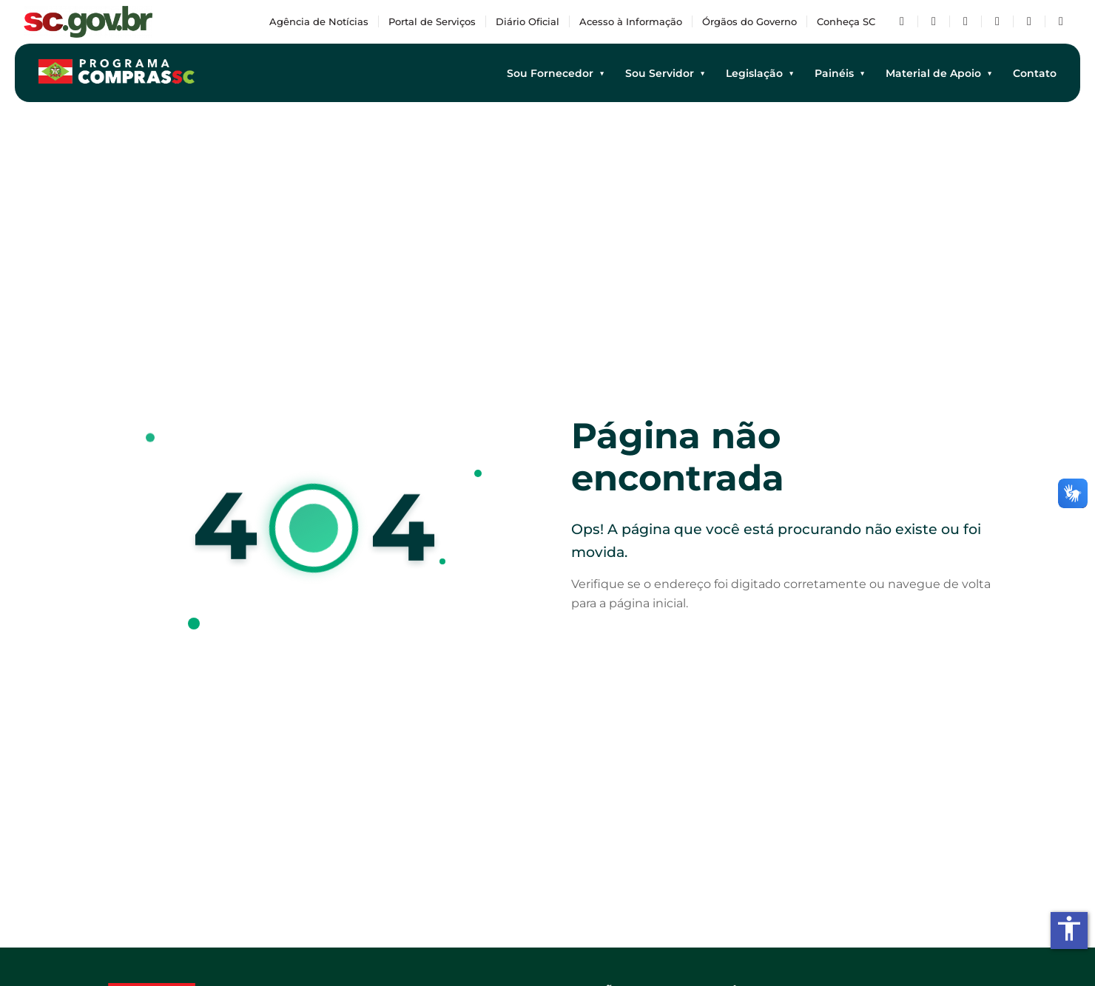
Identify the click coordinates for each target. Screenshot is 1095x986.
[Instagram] (997, 21)
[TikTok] (1061, 21)
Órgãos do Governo (749, 21)
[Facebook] (902, 21)
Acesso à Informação (630, 21)
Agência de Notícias (318, 21)
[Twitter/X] (933, 21)
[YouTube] (965, 21)
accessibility (1069, 928)
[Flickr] (1029, 21)
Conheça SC (846, 21)
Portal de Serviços (432, 21)
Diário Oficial (527, 21)
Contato (1035, 73)
